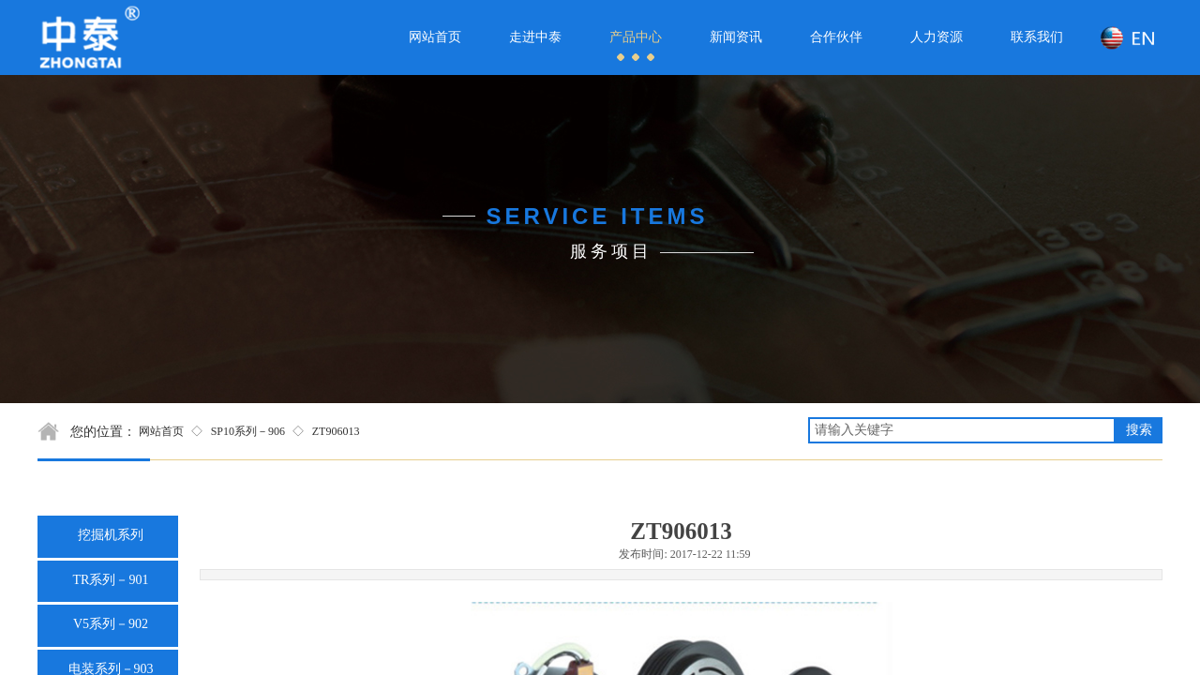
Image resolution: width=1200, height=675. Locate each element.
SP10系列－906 (248, 431)
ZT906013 (336, 431)
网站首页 (161, 431)
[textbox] (962, 430)
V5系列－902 (110, 624)
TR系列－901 (111, 580)
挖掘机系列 (110, 535)
